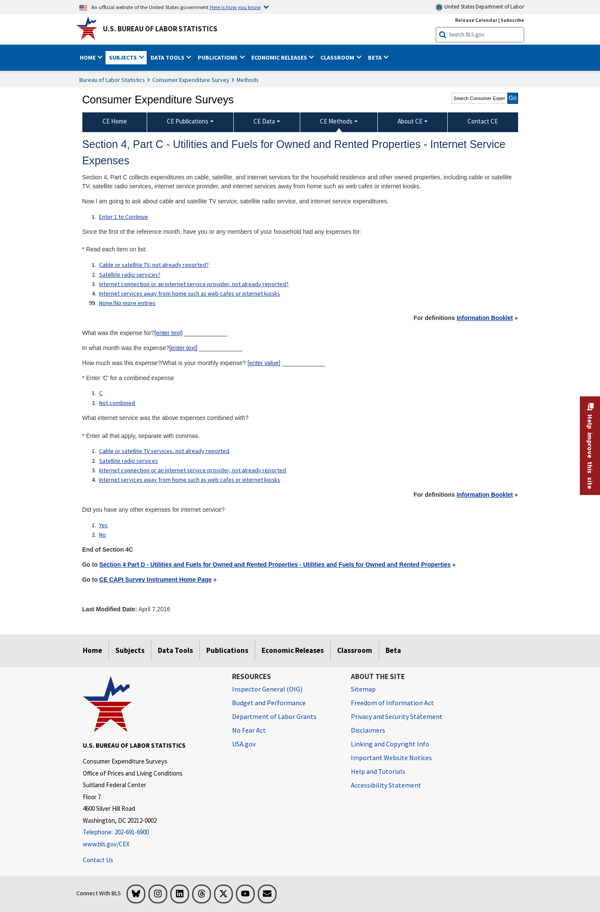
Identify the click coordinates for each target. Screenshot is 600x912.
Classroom (354, 650)
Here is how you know (235, 6)
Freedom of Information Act (392, 702)
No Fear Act (249, 730)
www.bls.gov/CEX (106, 844)
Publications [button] (218, 57)
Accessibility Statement (386, 785)
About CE (410, 121)
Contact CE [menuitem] (482, 121)
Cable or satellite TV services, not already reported (164, 451)
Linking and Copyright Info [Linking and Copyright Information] (390, 744)
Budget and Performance (269, 702)
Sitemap (363, 689)
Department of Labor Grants (274, 716)
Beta (393, 650)
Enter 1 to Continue (123, 216)
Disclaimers (368, 730)
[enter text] (168, 332)
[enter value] (263, 362)
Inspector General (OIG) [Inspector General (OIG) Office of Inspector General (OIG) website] (267, 689)
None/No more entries (127, 303)
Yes (103, 525)
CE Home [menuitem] (115, 121)
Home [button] (88, 57)
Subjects (130, 650)
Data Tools (175, 650)
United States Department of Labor (479, 7)
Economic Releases (293, 650)
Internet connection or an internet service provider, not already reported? (194, 284)
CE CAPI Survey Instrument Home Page (155, 579)
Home (92, 650)
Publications (227, 650)
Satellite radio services (128, 461)
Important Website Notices (391, 757)
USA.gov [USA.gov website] (244, 744)
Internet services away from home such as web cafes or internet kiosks (189, 293)
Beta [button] (375, 57)
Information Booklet (485, 317)
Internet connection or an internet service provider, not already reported (192, 470)
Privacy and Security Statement (397, 716)
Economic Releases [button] (279, 57)
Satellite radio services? (129, 274)
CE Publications (187, 121)
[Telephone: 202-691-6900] (151, 832)
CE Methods (336, 121)
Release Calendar (476, 20)
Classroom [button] (338, 57)
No (102, 534)
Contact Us (98, 860)
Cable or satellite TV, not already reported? (154, 265)
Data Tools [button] (168, 57)
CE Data (264, 121)
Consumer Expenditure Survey (190, 80)
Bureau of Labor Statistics (112, 80)
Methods (248, 80)
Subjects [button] (123, 57)
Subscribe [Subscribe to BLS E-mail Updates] (512, 20)
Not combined (117, 403)
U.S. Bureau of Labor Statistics (160, 28)
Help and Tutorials (378, 771)
